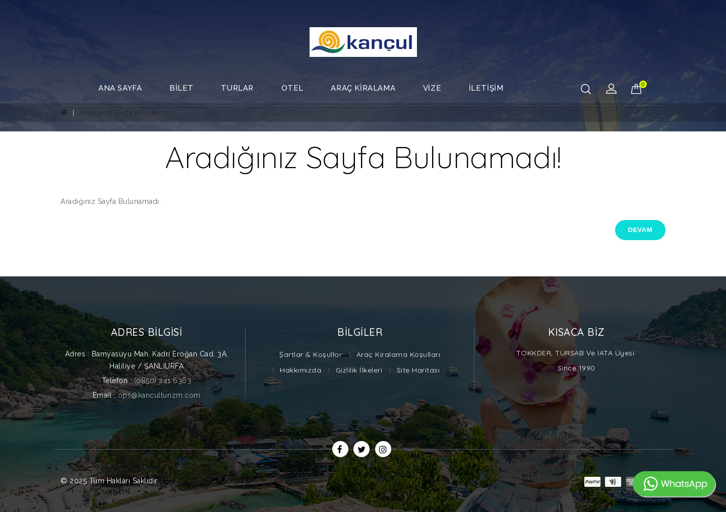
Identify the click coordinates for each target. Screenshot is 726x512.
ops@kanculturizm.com (159, 395)
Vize (432, 88)
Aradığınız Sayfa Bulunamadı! (127, 112)
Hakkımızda (300, 370)
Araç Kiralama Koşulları (398, 354)
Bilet (181, 88)
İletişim (486, 88)
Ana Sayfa (120, 88)
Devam (640, 230)
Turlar (237, 88)
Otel (292, 88)
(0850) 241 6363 (163, 381)
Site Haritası (418, 370)
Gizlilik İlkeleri (359, 370)
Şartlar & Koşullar (310, 354)
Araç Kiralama (363, 88)
